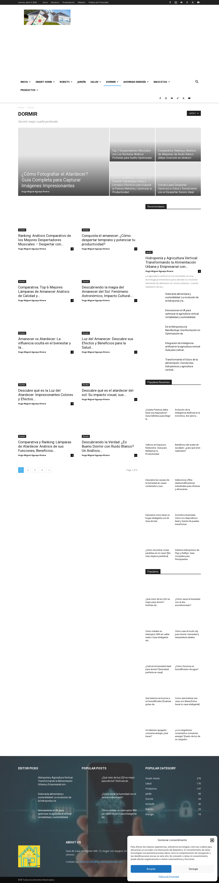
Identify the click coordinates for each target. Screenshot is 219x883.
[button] (212, 840)
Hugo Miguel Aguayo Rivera (35, 191)
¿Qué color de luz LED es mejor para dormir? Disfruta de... (157, 602)
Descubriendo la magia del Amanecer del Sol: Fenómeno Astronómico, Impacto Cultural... (107, 291)
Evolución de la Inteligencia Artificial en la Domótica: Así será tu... (187, 412)
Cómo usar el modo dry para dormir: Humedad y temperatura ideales (187, 634)
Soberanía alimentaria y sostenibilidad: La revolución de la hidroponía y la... (182, 297)
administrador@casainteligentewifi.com (101, 861)
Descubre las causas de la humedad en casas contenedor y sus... (157, 483)
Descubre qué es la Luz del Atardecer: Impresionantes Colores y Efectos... (45, 394)
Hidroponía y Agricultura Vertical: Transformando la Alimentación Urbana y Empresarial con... (171, 262)
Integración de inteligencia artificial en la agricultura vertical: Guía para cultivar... (183, 346)
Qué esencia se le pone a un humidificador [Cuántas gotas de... (158, 701)
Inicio (45, 2)
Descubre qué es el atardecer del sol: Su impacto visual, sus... (107, 392)
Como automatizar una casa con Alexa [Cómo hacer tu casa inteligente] (187, 701)
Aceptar (151, 869)
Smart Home (45, 81)
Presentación (68, 2)
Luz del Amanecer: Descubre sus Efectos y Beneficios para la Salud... (107, 343)
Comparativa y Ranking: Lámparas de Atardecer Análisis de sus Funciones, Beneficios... (44, 446)
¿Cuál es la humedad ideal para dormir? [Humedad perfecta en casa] (158, 669)
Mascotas (162, 81)
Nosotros (55, 2)
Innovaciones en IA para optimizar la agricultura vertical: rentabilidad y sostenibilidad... (182, 314)
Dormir (112, 81)
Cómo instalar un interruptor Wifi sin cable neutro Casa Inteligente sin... (119, 814)
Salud (96, 81)
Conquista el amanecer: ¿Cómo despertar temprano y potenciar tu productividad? (108, 240)
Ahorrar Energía (136, 81)
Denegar (193, 869)
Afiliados (81, 2)
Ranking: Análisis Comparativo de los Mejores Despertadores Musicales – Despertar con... (44, 240)
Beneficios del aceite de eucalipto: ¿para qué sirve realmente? (187, 447)
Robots (66, 81)
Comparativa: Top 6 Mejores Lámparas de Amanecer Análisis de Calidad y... (43, 291)
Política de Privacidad (169, 876)
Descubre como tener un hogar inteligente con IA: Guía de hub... (157, 518)
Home (21, 107)
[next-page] (49, 470)
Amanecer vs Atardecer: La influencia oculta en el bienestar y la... (44, 343)
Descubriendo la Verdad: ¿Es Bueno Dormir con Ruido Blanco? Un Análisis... (108, 446)
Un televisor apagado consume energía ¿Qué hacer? (156, 733)
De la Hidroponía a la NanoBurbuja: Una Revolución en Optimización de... (182, 330)
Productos (29, 90)
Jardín (81, 81)
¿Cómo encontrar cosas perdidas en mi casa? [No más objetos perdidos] (158, 553)
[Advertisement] (138, 17)
